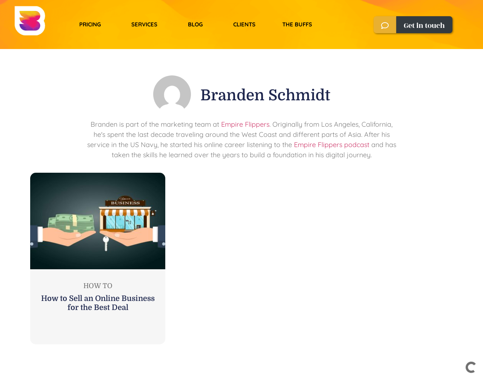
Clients (244, 24)
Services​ (144, 24)
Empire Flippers (245, 124)
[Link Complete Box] (97, 258)
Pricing (90, 24)
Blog (195, 24)
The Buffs (297, 24)
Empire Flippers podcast (331, 144)
